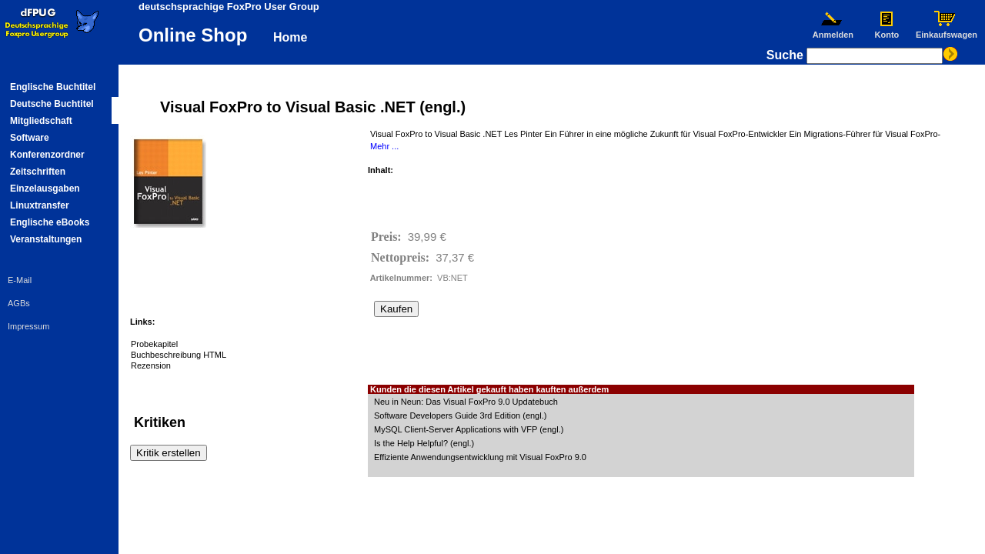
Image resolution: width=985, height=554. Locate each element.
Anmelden (832, 30)
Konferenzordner (47, 154)
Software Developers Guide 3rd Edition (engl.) (460, 415)
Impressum (28, 326)
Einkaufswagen (946, 30)
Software (29, 137)
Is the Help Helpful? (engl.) (424, 443)
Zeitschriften (37, 171)
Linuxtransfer (39, 205)
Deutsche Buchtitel (52, 103)
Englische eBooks (49, 222)
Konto (887, 30)
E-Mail (20, 280)
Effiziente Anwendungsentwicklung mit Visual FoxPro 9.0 (480, 457)
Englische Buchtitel (52, 87)
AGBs (19, 303)
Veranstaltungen (46, 239)
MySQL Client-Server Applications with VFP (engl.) (468, 429)
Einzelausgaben (45, 188)
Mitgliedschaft (41, 120)
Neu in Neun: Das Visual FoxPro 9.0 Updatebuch (466, 401)
